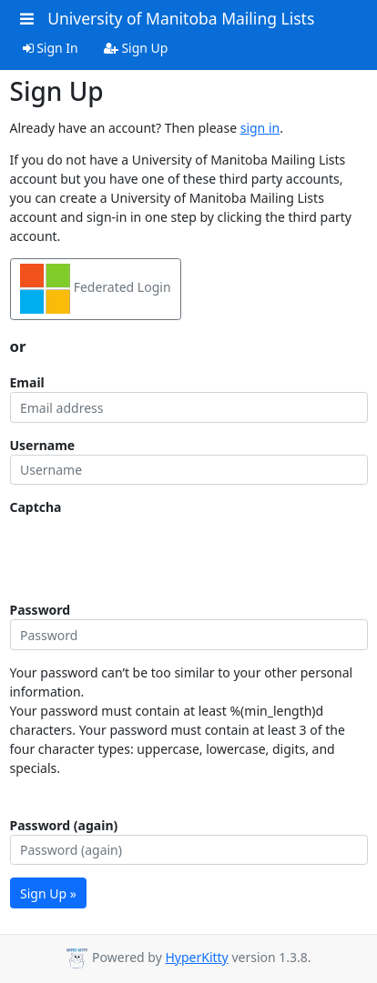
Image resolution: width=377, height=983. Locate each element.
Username (43, 445)
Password (40, 609)
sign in (260, 127)
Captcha (36, 507)
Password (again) (64, 825)
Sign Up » (48, 893)
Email (27, 382)
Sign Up (136, 47)
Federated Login (95, 289)
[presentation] (148, 552)
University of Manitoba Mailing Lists (180, 18)
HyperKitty (196, 957)
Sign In (50, 47)
